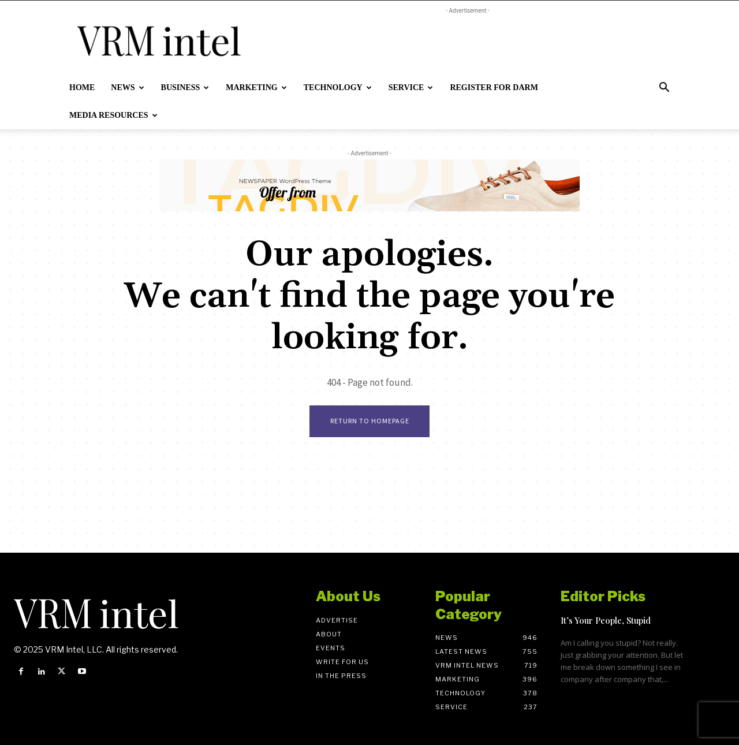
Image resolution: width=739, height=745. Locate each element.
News (127, 87)
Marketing (256, 87)
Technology (338, 87)
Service (411, 87)
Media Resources (113, 115)
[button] (664, 88)
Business (185, 87)
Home (82, 87)
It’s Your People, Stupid (606, 620)
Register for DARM (494, 87)
